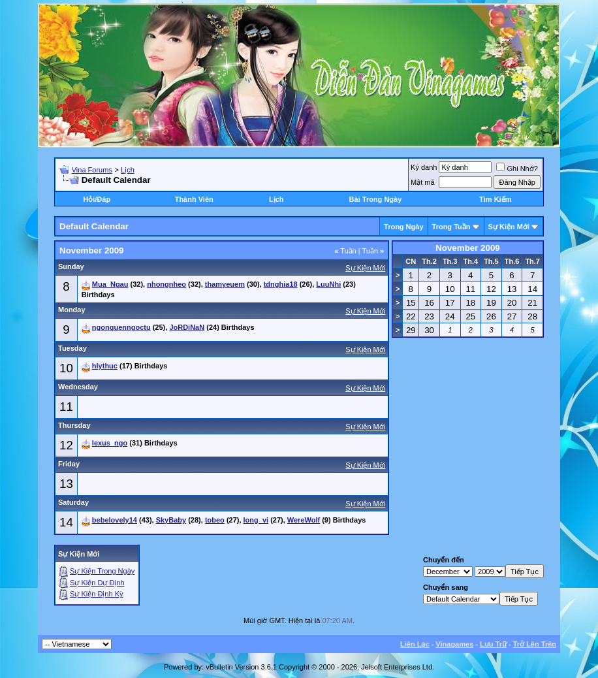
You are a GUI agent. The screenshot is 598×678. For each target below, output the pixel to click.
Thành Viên (194, 199)
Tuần (345, 251)
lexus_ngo (109, 443)
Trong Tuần (451, 227)
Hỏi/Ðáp (96, 199)
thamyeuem (225, 284)
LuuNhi (328, 284)
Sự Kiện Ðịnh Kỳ (96, 594)
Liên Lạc (415, 644)
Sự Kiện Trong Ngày (102, 571)
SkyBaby (171, 520)
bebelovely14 (114, 520)
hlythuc (105, 366)
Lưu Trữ (493, 644)
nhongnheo (166, 284)
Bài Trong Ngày (375, 199)
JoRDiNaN (186, 327)
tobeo (215, 520)
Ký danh (424, 167)
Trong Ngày (404, 227)
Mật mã (423, 182)
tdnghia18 (281, 284)
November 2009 (467, 248)
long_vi (256, 520)
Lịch (127, 170)
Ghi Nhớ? (516, 168)
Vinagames (454, 644)
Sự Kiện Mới (508, 227)
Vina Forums (92, 170)
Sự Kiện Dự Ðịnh (97, 583)
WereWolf (303, 520)
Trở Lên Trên (534, 644)
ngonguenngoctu (121, 327)
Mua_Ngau (110, 284)
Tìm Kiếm (495, 199)
